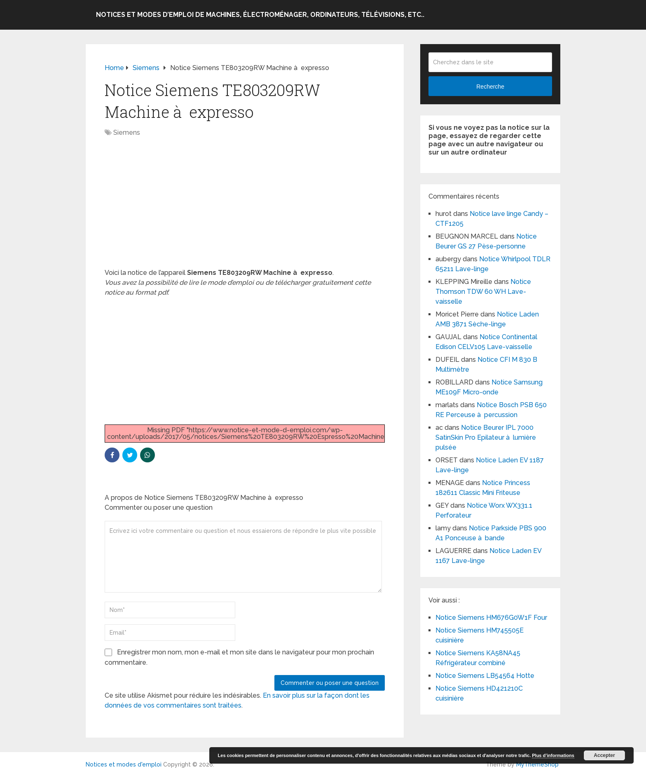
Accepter (604, 755)
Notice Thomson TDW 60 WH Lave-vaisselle (483, 291)
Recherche (490, 86)
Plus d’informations (553, 755)
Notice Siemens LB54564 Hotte (484, 676)
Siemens (126, 132)
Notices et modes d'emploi (124, 764)
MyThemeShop (537, 764)
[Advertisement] (245, 207)
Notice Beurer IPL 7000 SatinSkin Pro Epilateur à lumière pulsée (485, 437)
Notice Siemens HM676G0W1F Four (491, 617)
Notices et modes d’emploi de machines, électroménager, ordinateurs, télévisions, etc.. (260, 15)
